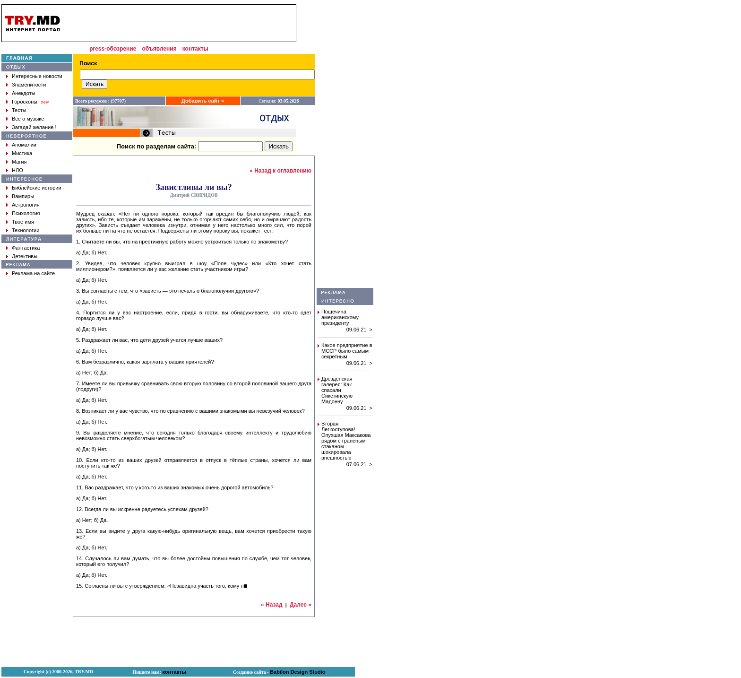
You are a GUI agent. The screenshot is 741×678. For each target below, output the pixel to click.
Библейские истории (36, 188)
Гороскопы (24, 101)
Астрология (26, 205)
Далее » (300, 604)
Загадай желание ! (34, 127)
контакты (195, 48)
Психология (26, 213)
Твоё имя (23, 222)
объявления (159, 48)
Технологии (25, 230)
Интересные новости (37, 76)
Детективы (24, 256)
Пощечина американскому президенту (340, 317)
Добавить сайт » (202, 101)
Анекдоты (23, 93)
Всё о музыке (28, 119)
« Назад (272, 604)
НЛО (17, 170)
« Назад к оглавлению (280, 170)
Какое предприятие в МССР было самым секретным (346, 350)
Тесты (19, 110)
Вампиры (23, 196)
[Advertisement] (345, 146)
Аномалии (24, 145)
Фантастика (26, 248)
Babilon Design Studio (297, 672)
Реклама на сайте (33, 273)
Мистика (22, 153)
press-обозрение (112, 48)
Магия (19, 162)
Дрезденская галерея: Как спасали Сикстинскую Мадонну (337, 390)
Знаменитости (29, 84)
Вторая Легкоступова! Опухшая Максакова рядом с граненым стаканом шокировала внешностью (345, 441)
